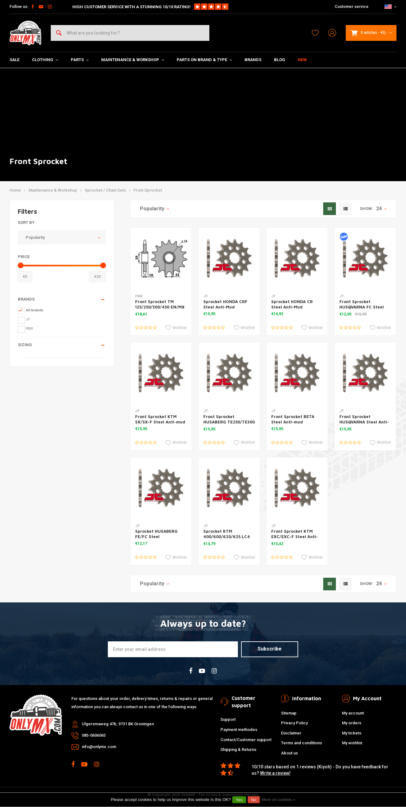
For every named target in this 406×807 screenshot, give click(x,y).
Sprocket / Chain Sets (105, 190)
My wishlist (352, 742)
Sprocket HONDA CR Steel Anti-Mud (292, 304)
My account (353, 713)
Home (15, 190)
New (302, 59)
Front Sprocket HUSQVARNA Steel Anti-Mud (364, 422)
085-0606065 (94, 735)
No (254, 799)
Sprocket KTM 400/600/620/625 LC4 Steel (226, 536)
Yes (239, 799)
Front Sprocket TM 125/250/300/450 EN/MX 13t (160, 307)
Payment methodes (238, 729)
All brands (34, 310)
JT (28, 319)
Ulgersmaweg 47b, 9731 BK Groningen (118, 723)
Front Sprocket (148, 190)
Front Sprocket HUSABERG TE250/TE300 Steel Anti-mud (229, 422)
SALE (14, 59)
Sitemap (289, 713)
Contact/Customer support (246, 739)
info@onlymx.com (99, 746)
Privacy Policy (294, 723)
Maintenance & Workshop (132, 59)
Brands (253, 59)
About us (289, 753)
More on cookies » (278, 799)
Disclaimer (291, 733)
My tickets (351, 733)
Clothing (45, 59)
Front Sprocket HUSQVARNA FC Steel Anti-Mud (361, 307)
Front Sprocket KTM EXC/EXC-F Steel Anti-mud (294, 536)
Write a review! (275, 773)
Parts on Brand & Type (204, 59)
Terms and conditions (301, 742)
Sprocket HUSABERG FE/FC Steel (156, 534)
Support (228, 719)
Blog (279, 59)
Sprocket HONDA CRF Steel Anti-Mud (225, 304)
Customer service (352, 6)
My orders (351, 723)
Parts (79, 59)
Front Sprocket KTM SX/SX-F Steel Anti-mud (160, 419)
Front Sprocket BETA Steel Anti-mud (292, 419)
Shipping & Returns (238, 749)
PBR (29, 328)
